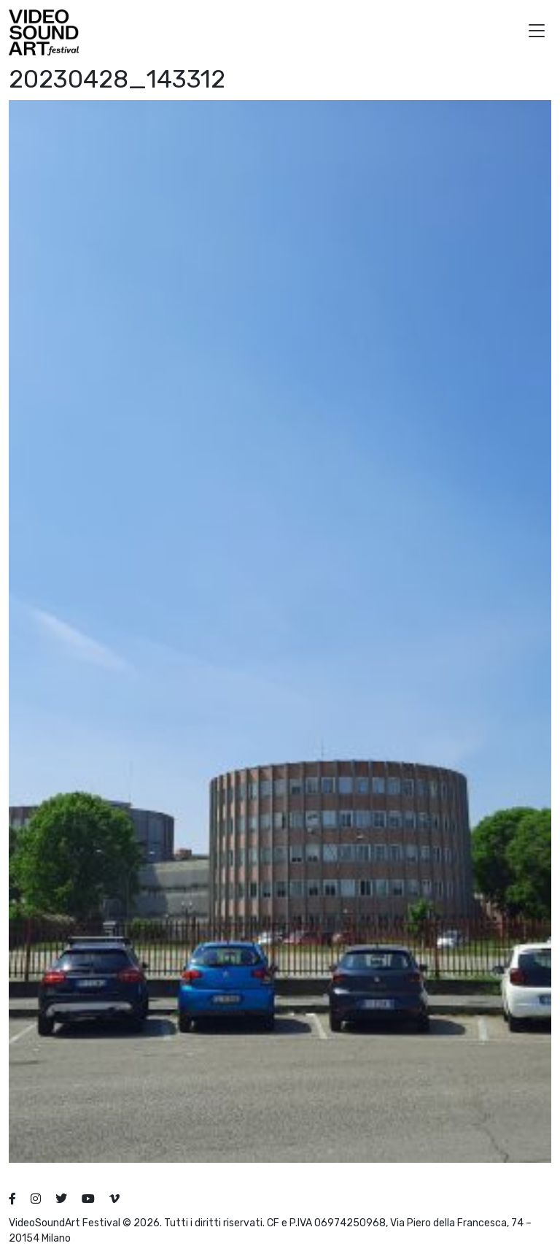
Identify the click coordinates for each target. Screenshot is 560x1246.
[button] (536, 32)
